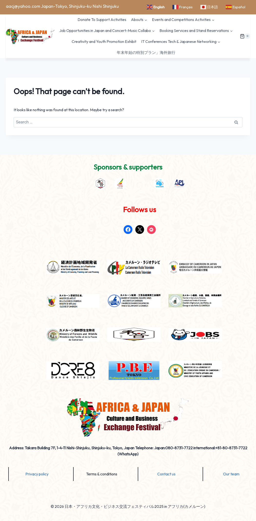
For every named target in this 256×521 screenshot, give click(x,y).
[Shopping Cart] (245, 36)
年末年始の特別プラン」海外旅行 (146, 52)
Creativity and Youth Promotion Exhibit (104, 41)
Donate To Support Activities (102, 19)
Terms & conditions (101, 473)
